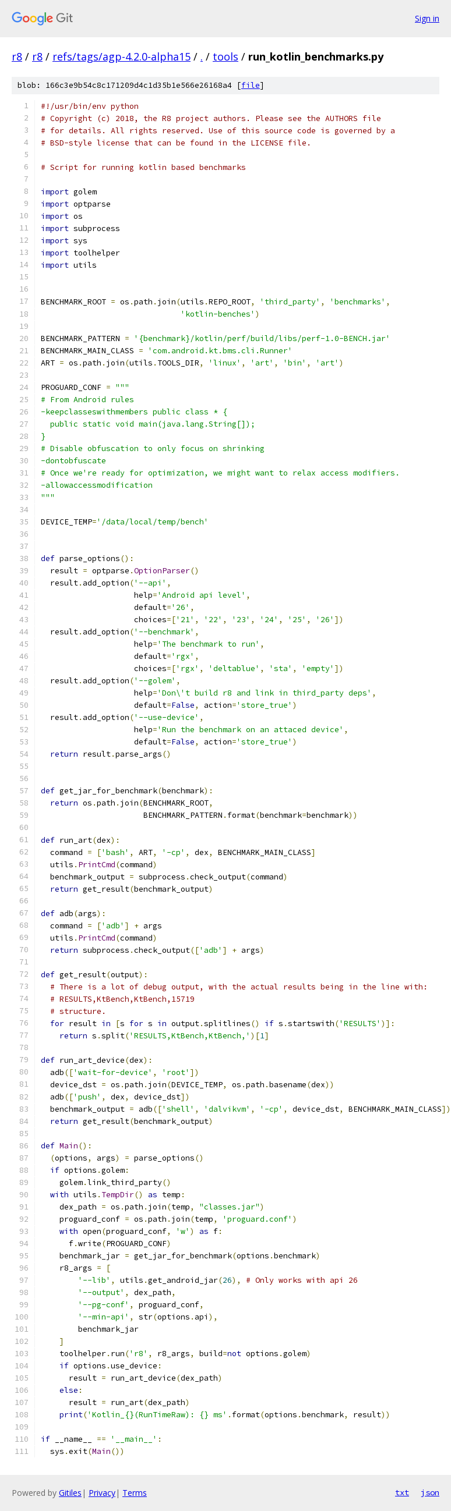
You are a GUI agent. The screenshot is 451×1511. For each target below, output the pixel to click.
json (430, 1492)
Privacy (102, 1492)
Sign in (427, 18)
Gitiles (70, 1492)
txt (402, 1492)
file (250, 85)
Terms (134, 1492)
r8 (17, 56)
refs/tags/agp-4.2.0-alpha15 (121, 56)
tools (225, 56)
